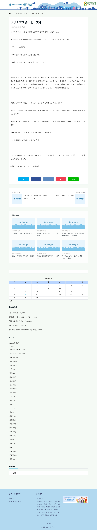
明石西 (13, 455)
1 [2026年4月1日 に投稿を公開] (37, 285)
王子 (13, 408)
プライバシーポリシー (15, 501)
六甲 (13, 400)
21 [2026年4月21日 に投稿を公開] (26, 295)
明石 (12, 447)
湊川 (13, 428)
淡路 (13, 459)
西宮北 (13, 389)
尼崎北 (13, 361)
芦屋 (13, 396)
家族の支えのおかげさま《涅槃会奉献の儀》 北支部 (73, 234)
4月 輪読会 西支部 (17, 313)
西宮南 (13, 392)
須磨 (13, 432)
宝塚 (13, 373)
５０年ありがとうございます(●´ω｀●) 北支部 (73, 257)
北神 (13, 443)
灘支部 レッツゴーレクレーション (23, 317)
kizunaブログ (14, 343)
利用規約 (11, 498)
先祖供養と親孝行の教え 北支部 (48, 257)
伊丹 (13, 369)
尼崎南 (13, 365)
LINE (73, 179)
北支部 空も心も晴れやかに (22, 233)
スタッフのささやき (18, 353)
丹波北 (13, 381)
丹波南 (13, 385)
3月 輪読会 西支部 (18, 325)
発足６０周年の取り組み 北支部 (23, 256)
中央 (13, 424)
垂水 (13, 435)
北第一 (13, 416)
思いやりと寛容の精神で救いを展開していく (26, 330)
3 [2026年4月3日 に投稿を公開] (59, 285)
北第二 (13, 420)
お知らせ (14, 357)
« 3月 (11, 301)
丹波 (13, 377)
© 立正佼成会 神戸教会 (48, 527)
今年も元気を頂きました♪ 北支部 (48, 234)
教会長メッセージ (17, 349)
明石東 (13, 451)
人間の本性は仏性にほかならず (20, 321)
